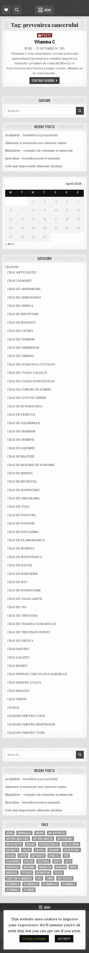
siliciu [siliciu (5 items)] (58, 872)
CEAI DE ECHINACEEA (24, 406)
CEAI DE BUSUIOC (21, 322)
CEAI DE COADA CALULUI (27, 372)
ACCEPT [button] (64, 938)
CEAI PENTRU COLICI (24, 682)
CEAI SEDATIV (18, 691)
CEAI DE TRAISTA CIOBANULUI (31, 624)
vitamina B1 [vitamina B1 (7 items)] (31, 884)
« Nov (9, 244)
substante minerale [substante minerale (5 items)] (19, 878)
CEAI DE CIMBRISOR (23, 347)
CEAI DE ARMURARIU (24, 297)
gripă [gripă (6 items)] (57, 861)
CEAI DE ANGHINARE (24, 289)
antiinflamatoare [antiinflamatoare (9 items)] (17, 838)
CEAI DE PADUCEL (21, 515)
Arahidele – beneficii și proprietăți (31, 135)
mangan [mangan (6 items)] (61, 867)
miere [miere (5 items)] (73, 867)
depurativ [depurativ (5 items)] (37, 855)
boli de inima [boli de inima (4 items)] (71, 844)
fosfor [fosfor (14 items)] (28, 861)
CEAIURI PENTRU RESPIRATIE (31, 724)
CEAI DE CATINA (20, 331)
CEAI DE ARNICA (20, 305)
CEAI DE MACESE (20, 456)
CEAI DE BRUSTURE (23, 314)
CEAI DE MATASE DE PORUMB (30, 465)
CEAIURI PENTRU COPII (26, 716)
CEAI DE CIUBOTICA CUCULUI (31, 364)
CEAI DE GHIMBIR (21, 431)
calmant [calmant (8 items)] (54, 850)
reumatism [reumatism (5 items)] (43, 872)
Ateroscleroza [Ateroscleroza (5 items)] (49, 844)
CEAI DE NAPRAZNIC (23, 490)
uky (30, 48)
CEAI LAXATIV (18, 657)
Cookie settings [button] (34, 938)
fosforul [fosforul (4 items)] (43, 861)
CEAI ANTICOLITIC (22, 272)
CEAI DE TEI (16, 607)
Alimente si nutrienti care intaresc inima (35, 143)
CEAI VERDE (17, 699)
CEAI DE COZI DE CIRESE (26, 398)
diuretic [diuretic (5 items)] (54, 855)
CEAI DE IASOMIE (21, 448)
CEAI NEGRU (17, 666)
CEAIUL (13, 707)
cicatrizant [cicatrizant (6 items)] (72, 850)
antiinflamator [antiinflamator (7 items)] (43, 838)
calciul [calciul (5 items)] (39, 850)
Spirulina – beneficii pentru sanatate (32, 158)
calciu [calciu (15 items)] (26, 850)
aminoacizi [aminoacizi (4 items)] (24, 833)
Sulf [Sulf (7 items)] (39, 878)
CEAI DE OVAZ (18, 506)
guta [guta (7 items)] (68, 861)
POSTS (46, 35)
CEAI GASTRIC (18, 649)
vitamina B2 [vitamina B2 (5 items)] (50, 884)
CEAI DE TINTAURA (22, 615)
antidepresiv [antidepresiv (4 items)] (56, 833)
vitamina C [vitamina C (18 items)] (68, 884)
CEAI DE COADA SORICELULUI (31, 381)
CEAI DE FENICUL (21, 414)
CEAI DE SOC (17, 582)
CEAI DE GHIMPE (20, 439)
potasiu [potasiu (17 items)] (27, 872)
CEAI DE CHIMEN (21, 339)
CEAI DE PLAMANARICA (26, 540)
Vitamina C (44, 42)
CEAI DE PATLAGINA (23, 532)
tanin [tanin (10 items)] (49, 878)
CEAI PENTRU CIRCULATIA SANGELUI (37, 674)
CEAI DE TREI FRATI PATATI (28, 632)
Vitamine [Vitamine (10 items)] (28, 889)
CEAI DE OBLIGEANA (23, 498)
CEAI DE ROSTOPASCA (24, 557)
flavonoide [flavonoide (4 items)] (13, 861)
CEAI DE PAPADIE (21, 523)
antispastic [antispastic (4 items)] (14, 844)
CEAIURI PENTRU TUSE (26, 732)
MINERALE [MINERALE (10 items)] (11, 872)
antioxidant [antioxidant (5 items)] (65, 838)
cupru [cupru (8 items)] (23, 855)
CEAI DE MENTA (20, 473)
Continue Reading (43, 80)
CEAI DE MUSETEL (22, 481)
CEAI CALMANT (19, 280)
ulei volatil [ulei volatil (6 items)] (64, 878)
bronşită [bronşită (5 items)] (12, 850)
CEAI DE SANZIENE (22, 573)
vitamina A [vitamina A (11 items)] (12, 884)
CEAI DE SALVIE (19, 565)
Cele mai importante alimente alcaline (33, 166)
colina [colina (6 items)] (10, 855)
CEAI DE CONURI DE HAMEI (29, 389)
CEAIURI (12, 267)
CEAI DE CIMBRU (20, 356)
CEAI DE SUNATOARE (24, 590)
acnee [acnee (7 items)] (9, 833)
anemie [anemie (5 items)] (40, 833)
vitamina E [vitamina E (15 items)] (12, 889)
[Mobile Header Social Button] (6, 10)
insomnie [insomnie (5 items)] (29, 867)
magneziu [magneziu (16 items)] (45, 867)
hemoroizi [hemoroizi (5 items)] (12, 867)
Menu (47, 10)
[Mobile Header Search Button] (17, 10)
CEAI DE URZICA (20, 640)
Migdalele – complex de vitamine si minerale (39, 150)
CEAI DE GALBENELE (23, 423)
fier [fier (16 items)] (66, 855)
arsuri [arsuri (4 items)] (30, 844)
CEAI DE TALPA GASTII (24, 599)
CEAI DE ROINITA (20, 548)
